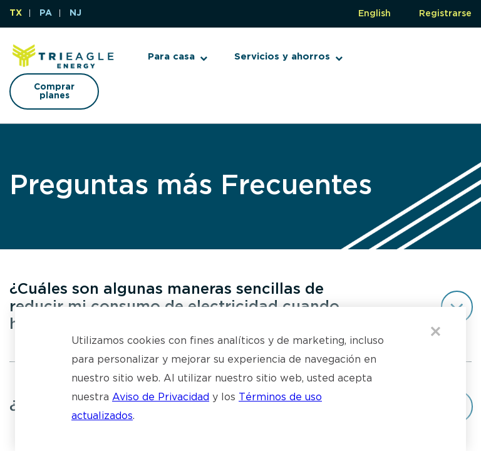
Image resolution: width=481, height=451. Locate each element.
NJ (75, 13)
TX (15, 13)
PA (45, 13)
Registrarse (445, 14)
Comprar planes (54, 91)
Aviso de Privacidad (160, 397)
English (374, 14)
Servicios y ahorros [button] (282, 57)
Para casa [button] (171, 57)
